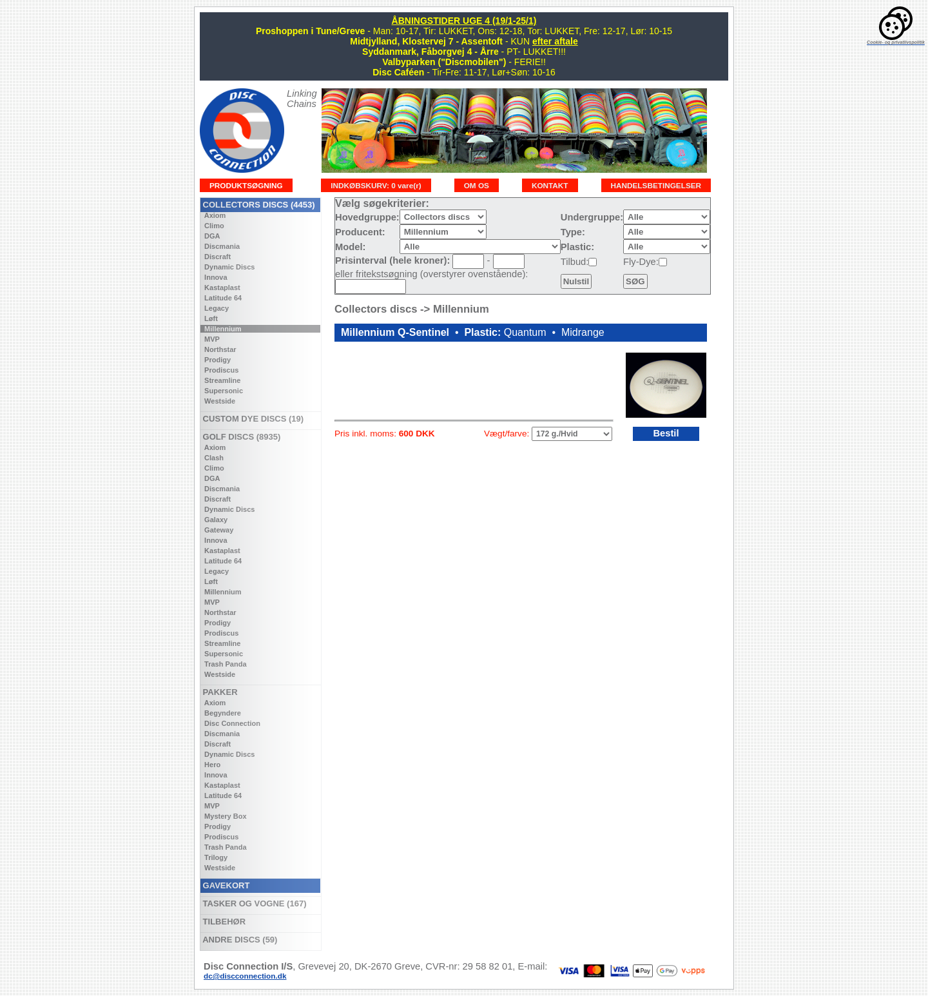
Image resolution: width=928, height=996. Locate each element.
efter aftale (555, 41)
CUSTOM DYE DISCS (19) (252, 419)
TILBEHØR (223, 921)
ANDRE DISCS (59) (238, 939)
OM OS (476, 185)
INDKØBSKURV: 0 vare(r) (376, 185)
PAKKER (219, 692)
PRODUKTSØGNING (246, 185)
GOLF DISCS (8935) (240, 437)
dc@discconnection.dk (245, 976)
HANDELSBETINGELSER (656, 185)
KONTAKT (550, 185)
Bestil (666, 433)
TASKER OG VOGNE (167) (253, 903)
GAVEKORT (224, 885)
